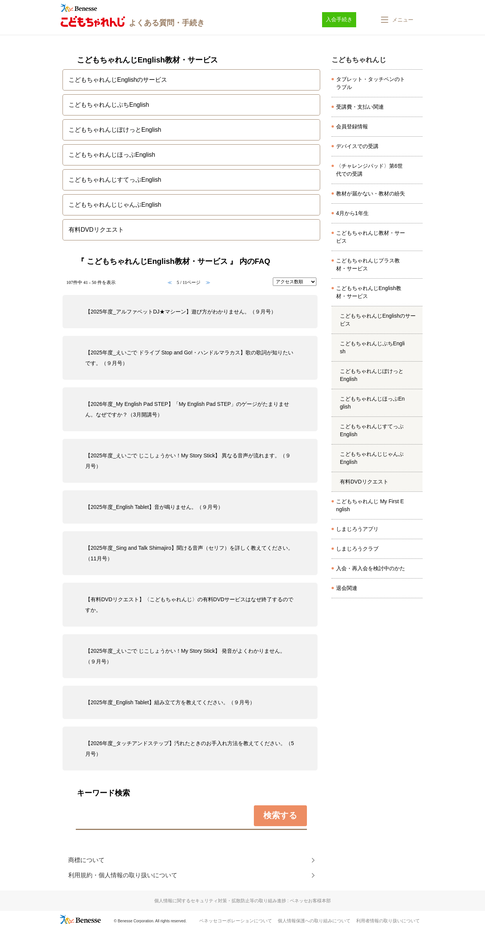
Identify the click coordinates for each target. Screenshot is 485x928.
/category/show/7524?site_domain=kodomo (416, 213)
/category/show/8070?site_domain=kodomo (416, 146)
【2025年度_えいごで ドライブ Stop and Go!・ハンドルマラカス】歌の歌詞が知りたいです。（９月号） (189, 357)
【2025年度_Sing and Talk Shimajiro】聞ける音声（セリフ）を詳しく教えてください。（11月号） (189, 553)
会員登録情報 (352, 126)
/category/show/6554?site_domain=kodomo (416, 505)
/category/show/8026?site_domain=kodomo (416, 83)
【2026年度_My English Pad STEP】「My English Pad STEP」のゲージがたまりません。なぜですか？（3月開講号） (187, 409)
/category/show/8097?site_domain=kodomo (416, 127)
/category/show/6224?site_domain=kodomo (416, 292)
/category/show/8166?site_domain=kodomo (416, 588)
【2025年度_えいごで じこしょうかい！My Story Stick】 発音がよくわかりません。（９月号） (185, 656)
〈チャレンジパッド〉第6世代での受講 (369, 170)
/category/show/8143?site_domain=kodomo (416, 569)
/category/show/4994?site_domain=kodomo (416, 458)
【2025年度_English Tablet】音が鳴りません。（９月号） (154, 507)
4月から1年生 (352, 213)
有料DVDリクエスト (364, 482)
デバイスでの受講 (357, 146)
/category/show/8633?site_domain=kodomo (416, 529)
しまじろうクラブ (357, 549)
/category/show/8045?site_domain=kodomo (416, 194)
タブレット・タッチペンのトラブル (370, 83)
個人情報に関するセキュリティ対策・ (242, 900)
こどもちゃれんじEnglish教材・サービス (368, 292)
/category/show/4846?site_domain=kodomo (416, 347)
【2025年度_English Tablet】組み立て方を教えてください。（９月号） (170, 702)
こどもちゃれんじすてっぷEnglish (372, 430)
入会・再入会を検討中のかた (370, 568)
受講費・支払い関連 (360, 107)
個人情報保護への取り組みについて (314, 920)
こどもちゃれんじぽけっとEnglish (372, 375)
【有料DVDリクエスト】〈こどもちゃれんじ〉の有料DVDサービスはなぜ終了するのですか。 (189, 604)
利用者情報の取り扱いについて (388, 920)
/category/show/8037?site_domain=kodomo (416, 107)
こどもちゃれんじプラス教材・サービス (368, 264)
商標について (86, 860)
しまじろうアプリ (357, 529)
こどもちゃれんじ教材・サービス (370, 237)
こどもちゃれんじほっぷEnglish (372, 403)
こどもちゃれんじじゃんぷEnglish (372, 458)
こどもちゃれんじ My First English (370, 505)
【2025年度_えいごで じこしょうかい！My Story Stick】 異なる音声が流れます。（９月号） (188, 460)
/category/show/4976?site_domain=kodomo (416, 375)
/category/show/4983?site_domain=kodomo (416, 403)
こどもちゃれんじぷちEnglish (372, 347)
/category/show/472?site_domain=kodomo (416, 237)
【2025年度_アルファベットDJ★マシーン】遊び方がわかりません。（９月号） (180, 312)
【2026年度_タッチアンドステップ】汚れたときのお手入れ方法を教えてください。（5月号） (189, 748)
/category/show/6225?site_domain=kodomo (416, 264)
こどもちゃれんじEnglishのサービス (378, 320)
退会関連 (346, 588)
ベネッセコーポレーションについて (235, 920)
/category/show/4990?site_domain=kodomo (416, 430)
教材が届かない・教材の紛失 (370, 193)
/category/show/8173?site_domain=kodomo (416, 170)
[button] (396, 19)
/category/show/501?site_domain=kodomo (416, 549)
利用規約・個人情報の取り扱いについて (122, 875)
